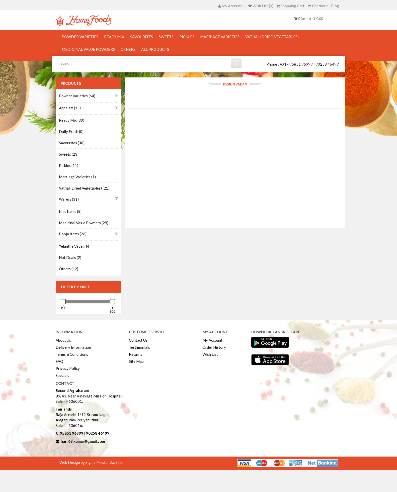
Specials (62, 375)
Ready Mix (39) (71, 120)
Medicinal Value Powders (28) (83, 222)
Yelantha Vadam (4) (75, 246)
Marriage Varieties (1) (77, 176)
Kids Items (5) (70, 211)
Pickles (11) (68, 165)
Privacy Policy (68, 368)
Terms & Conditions (72, 354)
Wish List (210, 354)
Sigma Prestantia (100, 462)
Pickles (186, 36)
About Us (63, 340)
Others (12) (68, 268)
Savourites (141, 36)
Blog (335, 6)
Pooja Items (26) (73, 234)
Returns (135, 354)
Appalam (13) (70, 108)
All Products (155, 49)
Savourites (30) (72, 143)
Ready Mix (114, 36)
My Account (212, 340)
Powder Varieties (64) (77, 96)
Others (128, 49)
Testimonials (139, 347)
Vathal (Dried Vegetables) (272, 36)
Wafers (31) (69, 199)
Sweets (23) (68, 154)
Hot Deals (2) (70, 257)
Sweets (166, 36)
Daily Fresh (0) (71, 131)
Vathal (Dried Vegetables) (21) (84, 188)
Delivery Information (73, 347)
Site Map (136, 361)
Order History (214, 347)
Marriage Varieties (220, 36)
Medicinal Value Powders (88, 49)
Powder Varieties (80, 36)
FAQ (59, 361)
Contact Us (138, 340)
